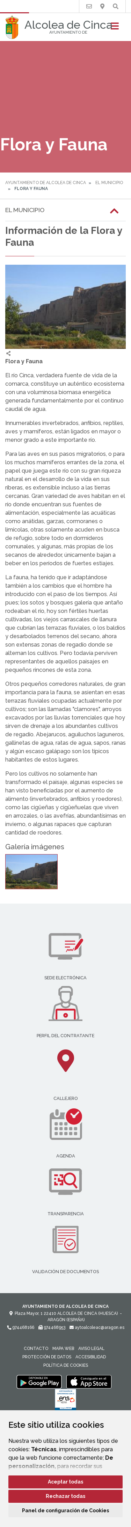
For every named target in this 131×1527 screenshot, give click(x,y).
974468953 (51, 1327)
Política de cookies (65, 1365)
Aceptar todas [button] (65, 1482)
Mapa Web (63, 1348)
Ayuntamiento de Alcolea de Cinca (45, 182)
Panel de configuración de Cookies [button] (65, 1510)
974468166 (20, 1327)
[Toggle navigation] (115, 28)
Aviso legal (91, 1348)
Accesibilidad (90, 1356)
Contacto (36, 1348)
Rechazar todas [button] (65, 1496)
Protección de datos (46, 1356)
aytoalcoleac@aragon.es (97, 1327)
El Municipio (109, 182)
